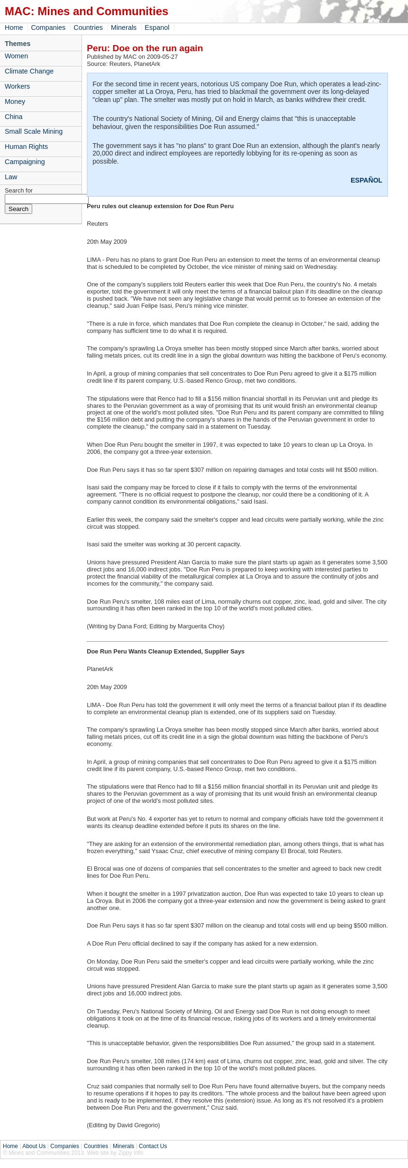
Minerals (123, 27)
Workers (17, 86)
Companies (48, 27)
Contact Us (153, 1146)
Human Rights (26, 146)
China (14, 116)
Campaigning (25, 162)
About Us (33, 1146)
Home (14, 27)
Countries (88, 27)
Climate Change (29, 71)
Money (15, 101)
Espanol (157, 27)
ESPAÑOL (366, 180)
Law (11, 177)
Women (16, 56)
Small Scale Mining (34, 131)
